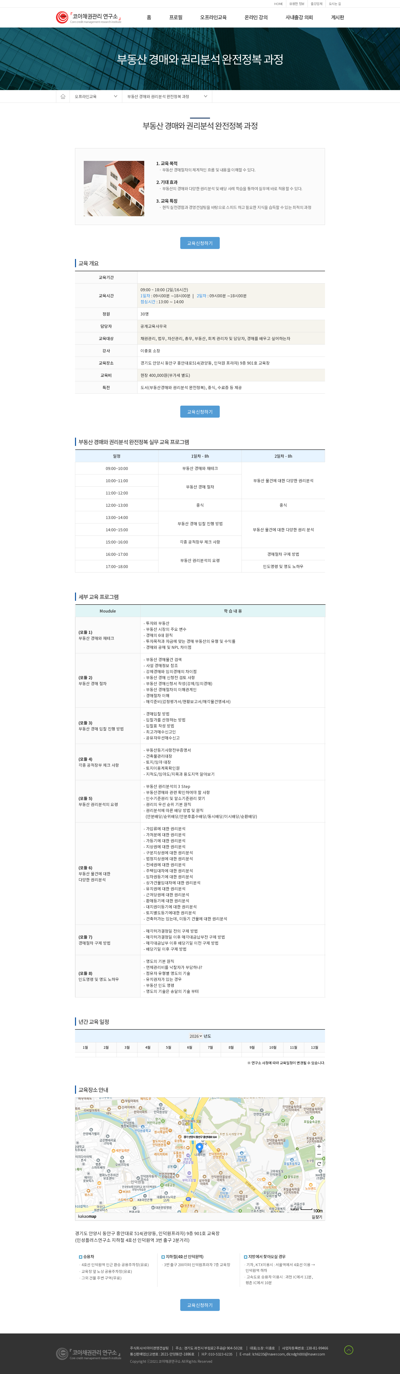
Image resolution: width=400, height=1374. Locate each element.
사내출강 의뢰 (299, 17)
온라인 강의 (256, 17)
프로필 (175, 17)
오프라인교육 (213, 17)
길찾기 (317, 1217)
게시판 (337, 17)
